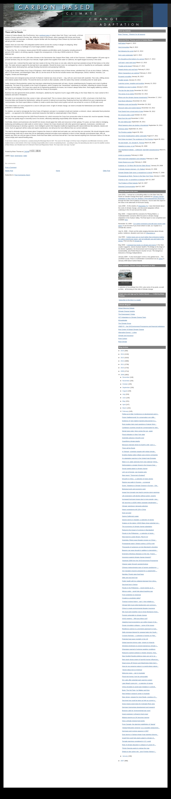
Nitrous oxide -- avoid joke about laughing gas (137, 591)
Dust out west (126, 513)
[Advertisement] (129, 773)
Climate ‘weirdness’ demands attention (135, 506)
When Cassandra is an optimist (128, 73)
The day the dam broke (126, 90)
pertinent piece (45, 35)
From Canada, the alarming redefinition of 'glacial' (138, 724)
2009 (122, 371)
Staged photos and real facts (128, 69)
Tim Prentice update (125, 132)
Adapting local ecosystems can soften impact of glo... (140, 622)
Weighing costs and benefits (127, 104)
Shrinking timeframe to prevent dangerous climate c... (140, 646)
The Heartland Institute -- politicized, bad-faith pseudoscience (138, 150)
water (25, 156)
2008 (122, 375)
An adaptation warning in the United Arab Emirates (139, 458)
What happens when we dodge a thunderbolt (133, 125)
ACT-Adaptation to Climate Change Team (132, 317)
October (125, 384)
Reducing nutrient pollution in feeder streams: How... (139, 653)
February (125, 411)
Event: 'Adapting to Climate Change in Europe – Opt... (140, 485)
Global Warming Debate (126, 308)
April (124, 404)
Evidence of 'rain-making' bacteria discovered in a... (139, 421)
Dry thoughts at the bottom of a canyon (131, 59)
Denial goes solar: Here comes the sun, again (137, 431)
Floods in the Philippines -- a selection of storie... (138, 533)
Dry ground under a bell (126, 115)
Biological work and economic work (134, 489)
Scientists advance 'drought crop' (133, 438)
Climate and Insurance (125, 335)
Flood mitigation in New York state (133, 434)
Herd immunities (123, 47)
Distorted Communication (126, 186)
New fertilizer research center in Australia (136, 693)
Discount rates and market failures (129, 108)
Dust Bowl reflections (125, 101)
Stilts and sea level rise (130, 578)
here (126, 220)
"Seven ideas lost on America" (132, 670)
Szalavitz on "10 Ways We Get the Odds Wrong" (134, 165)
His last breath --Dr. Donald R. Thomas (131, 143)
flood (12, 156)
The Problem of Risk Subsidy (128, 183)
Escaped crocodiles (124, 76)
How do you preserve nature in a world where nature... (140, 666)
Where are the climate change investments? (133, 97)
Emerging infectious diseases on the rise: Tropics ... (139, 554)
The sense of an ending (126, 94)
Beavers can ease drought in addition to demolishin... (140, 550)
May (124, 401)
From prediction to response (131, 595)
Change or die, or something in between (131, 179)
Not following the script (125, 51)
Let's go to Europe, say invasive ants (134, 472)
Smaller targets (123, 80)
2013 (122, 357)
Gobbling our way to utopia (127, 87)
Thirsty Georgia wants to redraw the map (135, 748)
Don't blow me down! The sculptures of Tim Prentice (135, 139)
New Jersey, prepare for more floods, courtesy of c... (139, 697)
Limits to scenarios (124, 155)
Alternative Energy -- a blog (127, 332)
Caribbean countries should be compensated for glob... (140, 427)
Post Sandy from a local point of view (130, 111)
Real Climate (122, 342)
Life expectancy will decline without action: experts (139, 496)
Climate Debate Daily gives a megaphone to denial (135, 172)
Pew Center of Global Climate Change (131, 329)
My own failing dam (124, 122)
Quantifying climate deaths (131, 441)
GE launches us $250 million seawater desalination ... (140, 502)
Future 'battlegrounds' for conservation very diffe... (139, 417)
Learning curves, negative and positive (131, 83)
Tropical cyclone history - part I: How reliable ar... (138, 601)
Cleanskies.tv (150, 233)
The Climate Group (124, 323)
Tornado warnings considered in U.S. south (136, 741)
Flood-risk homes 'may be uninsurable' (135, 676)
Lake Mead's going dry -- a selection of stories (137, 683)
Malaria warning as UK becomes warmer (135, 717)
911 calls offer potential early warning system (137, 680)
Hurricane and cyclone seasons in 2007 (135, 731)
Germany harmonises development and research (138, 707)
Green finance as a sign (126, 162)
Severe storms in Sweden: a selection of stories (138, 520)
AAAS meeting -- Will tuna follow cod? (134, 618)
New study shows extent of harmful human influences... (140, 659)
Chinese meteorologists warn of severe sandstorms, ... (140, 567)
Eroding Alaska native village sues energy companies (140, 455)
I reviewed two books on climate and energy (141, 245)
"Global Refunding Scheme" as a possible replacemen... (141, 728)
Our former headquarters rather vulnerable (132, 136)
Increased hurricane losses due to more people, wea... (140, 499)
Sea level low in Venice (130, 584)
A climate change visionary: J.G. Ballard (131, 169)
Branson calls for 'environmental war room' (136, 710)
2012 (122, 361)
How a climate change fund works (133, 721)
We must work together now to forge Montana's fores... (140, 612)
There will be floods (128, 448)
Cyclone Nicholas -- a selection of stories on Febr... (139, 635)
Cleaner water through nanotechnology (135, 564)
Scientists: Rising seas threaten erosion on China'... (139, 540)
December (126, 377)
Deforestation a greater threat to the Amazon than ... (139, 465)
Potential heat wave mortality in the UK (135, 639)
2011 (122, 364)
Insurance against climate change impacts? (136, 557)
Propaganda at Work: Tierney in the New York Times (135, 176)
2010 (122, 368)
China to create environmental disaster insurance (138, 608)
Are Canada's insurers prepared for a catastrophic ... (139, 571)
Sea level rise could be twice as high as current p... (139, 700)
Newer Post (9, 171)
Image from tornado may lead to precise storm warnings (140, 492)
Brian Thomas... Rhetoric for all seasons (131, 34)
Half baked (122, 43)
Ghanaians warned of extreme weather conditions (138, 649)
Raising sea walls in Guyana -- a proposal (136, 482)
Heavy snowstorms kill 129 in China (134, 509)
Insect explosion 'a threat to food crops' (135, 714)
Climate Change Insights (126, 311)
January (125, 756)
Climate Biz (138, 241)
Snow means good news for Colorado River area (138, 704)
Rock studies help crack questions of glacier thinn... (139, 424)
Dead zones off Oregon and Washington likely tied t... (140, 663)
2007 (122, 761)
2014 (122, 354)
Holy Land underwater (125, 55)
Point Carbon (122, 338)
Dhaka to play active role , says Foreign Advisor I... (139, 751)
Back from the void (124, 118)
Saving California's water (130, 516)
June (124, 398)
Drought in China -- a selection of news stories (137, 479)
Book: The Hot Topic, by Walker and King (136, 690)
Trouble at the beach (125, 66)
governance (19, 156)
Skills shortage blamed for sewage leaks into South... (140, 632)
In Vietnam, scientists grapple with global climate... (139, 451)
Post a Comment (11, 167)
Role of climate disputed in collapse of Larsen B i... (139, 745)
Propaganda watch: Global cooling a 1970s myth (138, 543)
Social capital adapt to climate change (134, 468)
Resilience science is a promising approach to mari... (139, 629)
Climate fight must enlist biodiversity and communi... (139, 605)
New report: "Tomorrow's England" (133, 475)
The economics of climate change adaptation (137, 526)
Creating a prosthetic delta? (131, 598)
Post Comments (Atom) (22, 175)
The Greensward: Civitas (126, 314)
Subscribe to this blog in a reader (130, 300)
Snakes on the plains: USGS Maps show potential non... (141, 523)
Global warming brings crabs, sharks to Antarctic (138, 642)
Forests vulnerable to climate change (134, 615)
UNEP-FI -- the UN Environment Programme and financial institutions (141, 326)
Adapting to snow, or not (126, 146)
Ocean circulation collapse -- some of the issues (138, 625)
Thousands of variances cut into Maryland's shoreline (140, 547)
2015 (122, 351)
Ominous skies (123, 129)
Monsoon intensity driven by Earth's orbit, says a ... (139, 445)
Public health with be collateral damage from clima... (139, 581)
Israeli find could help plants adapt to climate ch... (138, 738)
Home (58, 171)
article (161, 259)
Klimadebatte (122, 320)
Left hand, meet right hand (127, 62)
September (126, 387)
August (125, 391)
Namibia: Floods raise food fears (133, 574)
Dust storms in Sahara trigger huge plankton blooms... (140, 734)
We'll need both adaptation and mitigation (132, 159)
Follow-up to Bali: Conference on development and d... (140, 414)
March (124, 408)
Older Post (106, 171)
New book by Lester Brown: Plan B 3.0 (135, 537)
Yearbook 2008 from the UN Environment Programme (140, 560)
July (124, 394)
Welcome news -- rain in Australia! (133, 673)
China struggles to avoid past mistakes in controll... (139, 687)
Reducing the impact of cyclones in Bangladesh (138, 530)
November (126, 381)
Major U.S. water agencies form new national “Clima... (140, 462)
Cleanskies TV (143, 206)
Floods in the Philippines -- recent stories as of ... (138, 588)
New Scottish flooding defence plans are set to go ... (139, 656)
